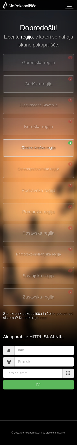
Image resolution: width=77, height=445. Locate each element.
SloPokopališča (19, 5)
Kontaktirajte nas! (33, 318)
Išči (38, 385)
